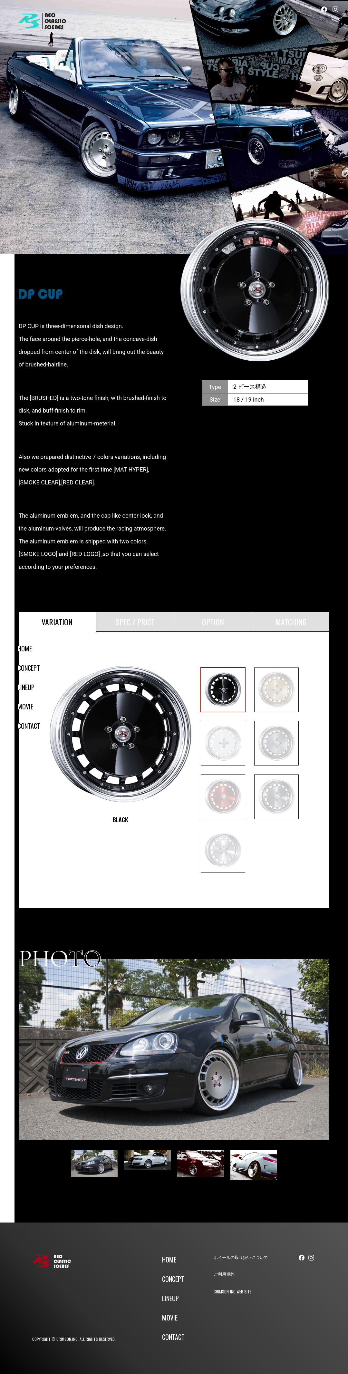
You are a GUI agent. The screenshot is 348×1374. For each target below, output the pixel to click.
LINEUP (26, 687)
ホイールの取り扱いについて (241, 1257)
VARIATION (57, 622)
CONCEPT (29, 668)
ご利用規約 (224, 1274)
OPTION (213, 622)
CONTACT (29, 726)
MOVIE (25, 706)
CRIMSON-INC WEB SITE (232, 1291)
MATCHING (291, 622)
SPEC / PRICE (135, 622)
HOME (25, 648)
